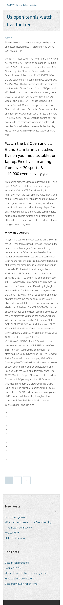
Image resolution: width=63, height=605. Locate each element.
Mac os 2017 (12, 533)
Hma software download (18, 578)
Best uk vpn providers (17, 562)
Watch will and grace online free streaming (28, 522)
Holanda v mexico (15, 538)
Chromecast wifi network (18, 527)
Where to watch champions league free (26, 573)
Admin (8, 37)
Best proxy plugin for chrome (21, 583)
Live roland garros (15, 517)
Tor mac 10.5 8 (13, 568)
